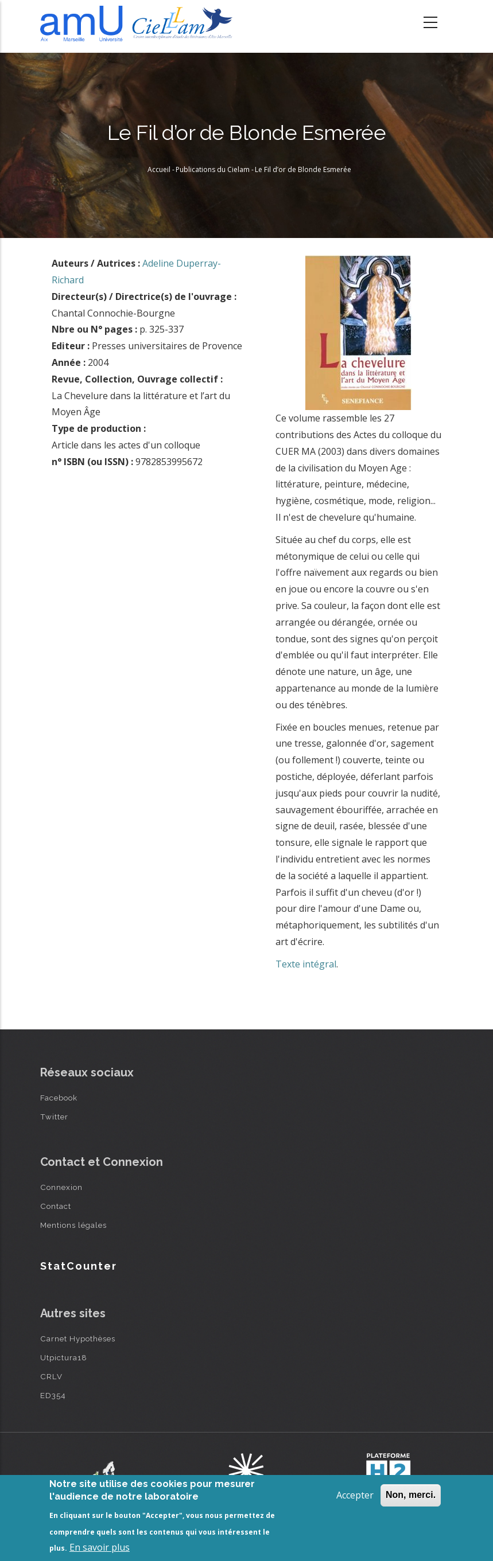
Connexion (61, 1187)
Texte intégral (305, 964)
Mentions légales (73, 1225)
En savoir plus (99, 1547)
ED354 (53, 1395)
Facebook (58, 1097)
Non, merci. (411, 1495)
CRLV (51, 1376)
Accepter (355, 1495)
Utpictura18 (63, 1357)
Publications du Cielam (213, 169)
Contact (55, 1206)
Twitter (54, 1116)
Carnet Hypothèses (77, 1338)
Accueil (158, 169)
